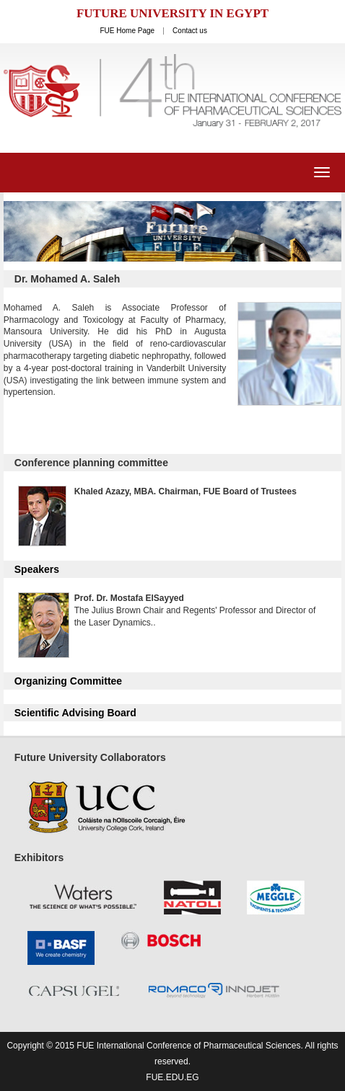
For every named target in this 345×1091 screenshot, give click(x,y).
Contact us (189, 31)
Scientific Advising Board (75, 712)
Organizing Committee (68, 681)
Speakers (36, 569)
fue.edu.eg (172, 1077)
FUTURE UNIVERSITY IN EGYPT (172, 13)
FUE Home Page (127, 31)
